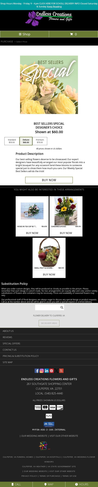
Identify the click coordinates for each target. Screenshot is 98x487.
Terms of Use (69, 476)
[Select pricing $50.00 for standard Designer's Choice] (11, 141)
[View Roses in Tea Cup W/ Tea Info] (32, 210)
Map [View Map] (48, 484)
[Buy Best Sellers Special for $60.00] (49, 180)
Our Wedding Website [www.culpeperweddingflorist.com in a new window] (34, 435)
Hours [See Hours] (81, 484)
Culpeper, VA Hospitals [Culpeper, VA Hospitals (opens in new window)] (48, 457)
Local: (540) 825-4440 (49, 393)
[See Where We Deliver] (49, 323)
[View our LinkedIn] (46, 372)
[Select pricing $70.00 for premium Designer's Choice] (40, 141)
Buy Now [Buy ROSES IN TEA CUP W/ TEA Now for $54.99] (32, 233)
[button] (49, 424)
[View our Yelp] (61, 372)
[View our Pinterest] (51, 372)
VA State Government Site (62, 466)
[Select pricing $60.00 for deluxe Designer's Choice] (26, 141)
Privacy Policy (29, 476)
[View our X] (56, 372)
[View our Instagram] (42, 372)
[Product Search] (49, 307)
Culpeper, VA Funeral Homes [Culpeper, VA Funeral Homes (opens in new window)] (18, 457)
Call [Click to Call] (16, 484)
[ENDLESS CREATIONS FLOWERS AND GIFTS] (49, 26)
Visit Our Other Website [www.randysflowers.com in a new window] (64, 435)
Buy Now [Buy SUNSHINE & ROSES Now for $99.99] (66, 233)
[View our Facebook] (37, 372)
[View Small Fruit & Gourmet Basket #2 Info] (49, 252)
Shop (24, 34)
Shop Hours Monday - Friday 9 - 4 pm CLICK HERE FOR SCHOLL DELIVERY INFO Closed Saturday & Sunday (49, 5)
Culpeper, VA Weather (34, 466)
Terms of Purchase (50, 476)
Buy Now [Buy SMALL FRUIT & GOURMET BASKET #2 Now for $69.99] (49, 274)
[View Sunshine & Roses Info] (66, 211)
